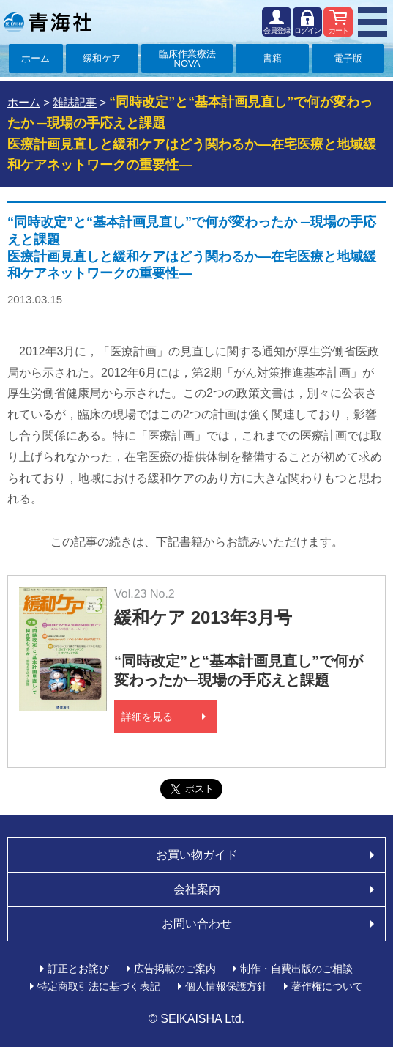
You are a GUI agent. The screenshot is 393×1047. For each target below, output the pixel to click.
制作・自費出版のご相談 (296, 968)
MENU (372, 22)
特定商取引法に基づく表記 (98, 986)
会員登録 (276, 30)
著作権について (327, 986)
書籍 (272, 58)
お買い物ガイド (197, 854)
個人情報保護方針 (226, 986)
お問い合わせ (197, 923)
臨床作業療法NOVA (187, 58)
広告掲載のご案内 (175, 968)
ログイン (307, 30)
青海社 (47, 22)
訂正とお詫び (78, 968)
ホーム (35, 58)
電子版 (348, 58)
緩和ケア (102, 58)
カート (338, 30)
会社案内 (196, 889)
